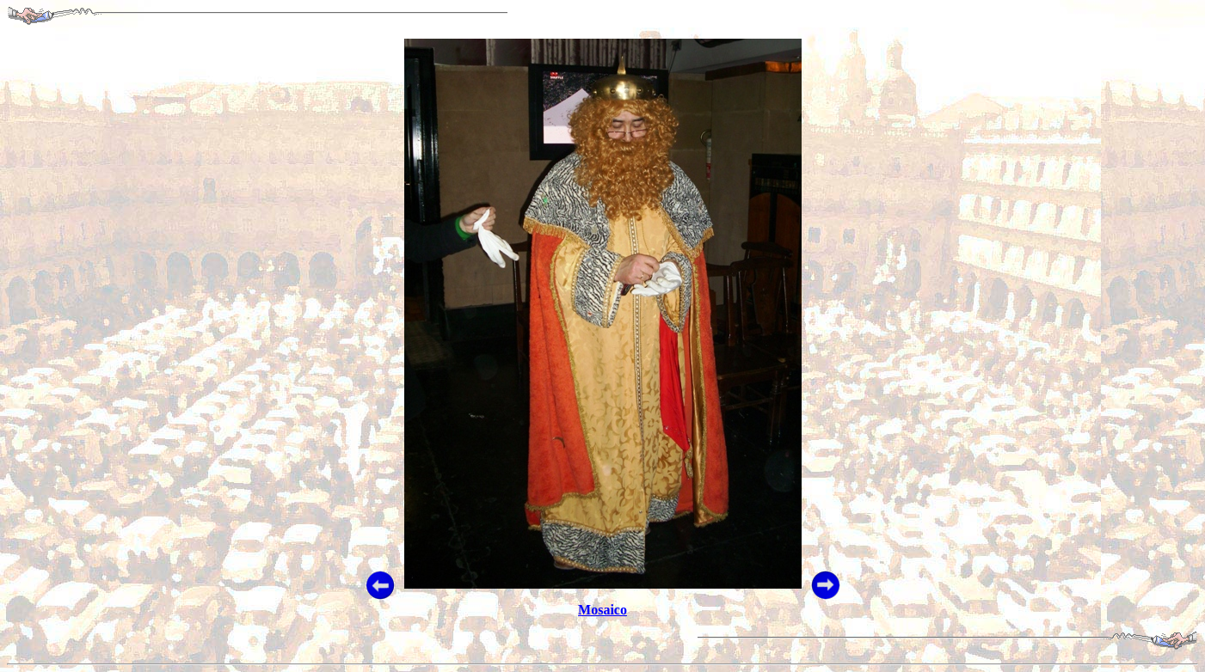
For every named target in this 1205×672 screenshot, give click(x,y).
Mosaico (602, 609)
